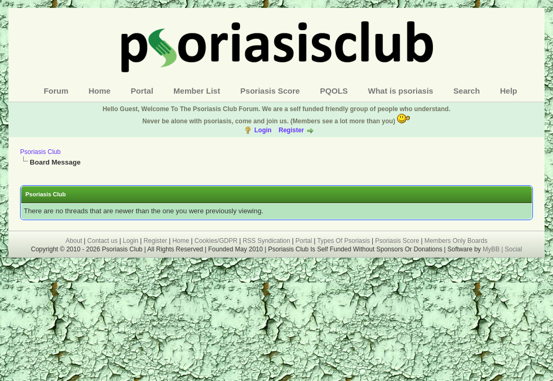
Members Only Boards (456, 240)
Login (263, 130)
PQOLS (334, 90)
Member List (196, 90)
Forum (56, 90)
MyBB (492, 249)
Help (509, 90)
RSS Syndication (266, 240)
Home (100, 90)
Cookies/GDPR (216, 240)
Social (513, 249)
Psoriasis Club (40, 152)
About (74, 240)
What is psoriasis (400, 90)
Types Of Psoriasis (343, 240)
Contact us (102, 240)
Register (291, 130)
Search (467, 90)
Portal (142, 90)
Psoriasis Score (270, 90)
